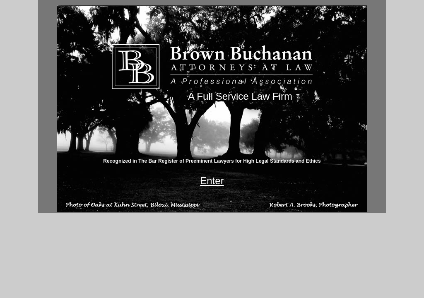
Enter (212, 180)
